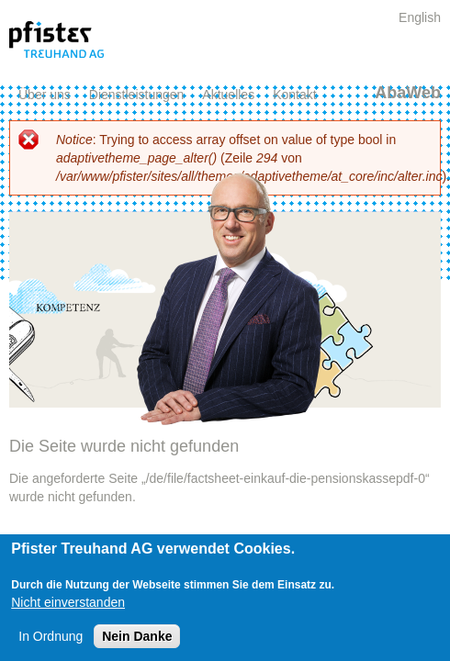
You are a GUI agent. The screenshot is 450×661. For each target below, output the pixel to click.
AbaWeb (408, 93)
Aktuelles (228, 94)
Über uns (44, 94)
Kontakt (294, 94)
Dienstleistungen (137, 94)
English (420, 17)
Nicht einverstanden (68, 602)
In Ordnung (50, 636)
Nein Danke (137, 636)
